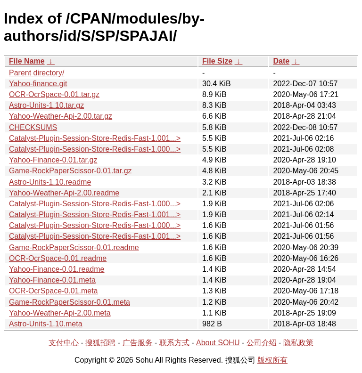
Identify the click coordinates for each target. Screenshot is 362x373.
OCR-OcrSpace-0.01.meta (53, 291)
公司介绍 (262, 343)
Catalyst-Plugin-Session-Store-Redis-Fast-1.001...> (95, 138)
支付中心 (64, 343)
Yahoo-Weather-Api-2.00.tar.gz (60, 116)
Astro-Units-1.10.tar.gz (46, 105)
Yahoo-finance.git (38, 84)
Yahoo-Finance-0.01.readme (57, 269)
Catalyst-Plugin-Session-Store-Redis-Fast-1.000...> (95, 149)
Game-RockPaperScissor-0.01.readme (74, 247)
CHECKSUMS (33, 127)
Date (281, 61)
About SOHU (217, 343)
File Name (27, 61)
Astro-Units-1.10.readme (50, 182)
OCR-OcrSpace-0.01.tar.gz (54, 94)
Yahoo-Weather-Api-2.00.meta (60, 313)
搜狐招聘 (100, 343)
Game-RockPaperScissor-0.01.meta (69, 302)
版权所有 (272, 360)
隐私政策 (298, 343)
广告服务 (138, 343)
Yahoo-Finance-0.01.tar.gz (53, 160)
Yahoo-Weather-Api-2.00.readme (64, 193)
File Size (217, 61)
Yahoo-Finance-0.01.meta (52, 280)
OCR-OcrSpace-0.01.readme (58, 258)
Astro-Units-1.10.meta (45, 324)
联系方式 (174, 343)
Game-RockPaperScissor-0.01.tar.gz (70, 171)
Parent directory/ (36, 73)
